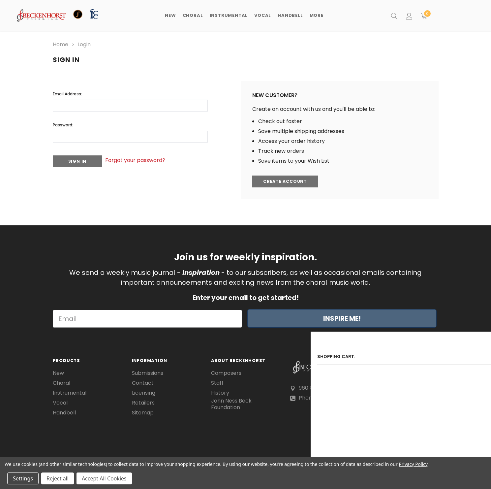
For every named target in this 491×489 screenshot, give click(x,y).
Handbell (64, 411)
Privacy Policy (413, 464)
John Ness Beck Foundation (231, 403)
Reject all (57, 478)
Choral (61, 382)
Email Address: (67, 92)
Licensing (143, 392)
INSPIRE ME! (342, 317)
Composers (226, 372)
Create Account (286, 180)
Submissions (147, 372)
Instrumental (69, 392)
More (316, 15)
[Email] (147, 318)
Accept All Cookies (104, 478)
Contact (143, 382)
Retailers (143, 402)
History (220, 392)
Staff (217, 382)
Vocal (60, 402)
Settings (23, 478)
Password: (63, 123)
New (170, 15)
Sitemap (143, 411)
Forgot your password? (143, 157)
